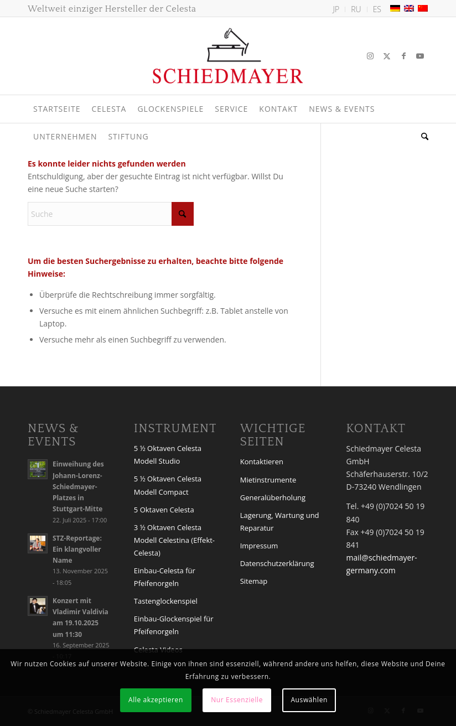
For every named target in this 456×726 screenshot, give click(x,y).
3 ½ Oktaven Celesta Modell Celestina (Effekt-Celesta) (174, 540)
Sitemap (254, 581)
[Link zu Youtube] (420, 56)
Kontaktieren (261, 461)
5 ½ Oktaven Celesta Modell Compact (167, 485)
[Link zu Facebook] (403, 56)
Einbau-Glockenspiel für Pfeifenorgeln (174, 625)
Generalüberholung (272, 497)
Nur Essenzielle (237, 699)
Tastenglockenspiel (166, 601)
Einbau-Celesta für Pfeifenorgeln (164, 577)
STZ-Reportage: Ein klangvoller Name (77, 548)
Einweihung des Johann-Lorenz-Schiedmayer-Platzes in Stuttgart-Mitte (78, 486)
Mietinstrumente (268, 480)
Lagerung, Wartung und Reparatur (279, 521)
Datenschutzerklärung (277, 563)
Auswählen (309, 699)
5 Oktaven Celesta (164, 510)
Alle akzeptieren (155, 699)
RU (356, 9)
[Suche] (422, 137)
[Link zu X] (387, 56)
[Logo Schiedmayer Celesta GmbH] (228, 56)
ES (377, 9)
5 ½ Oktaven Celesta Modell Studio (167, 454)
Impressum (259, 546)
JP (336, 9)
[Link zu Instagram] (370, 56)
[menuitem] (337, 9)
